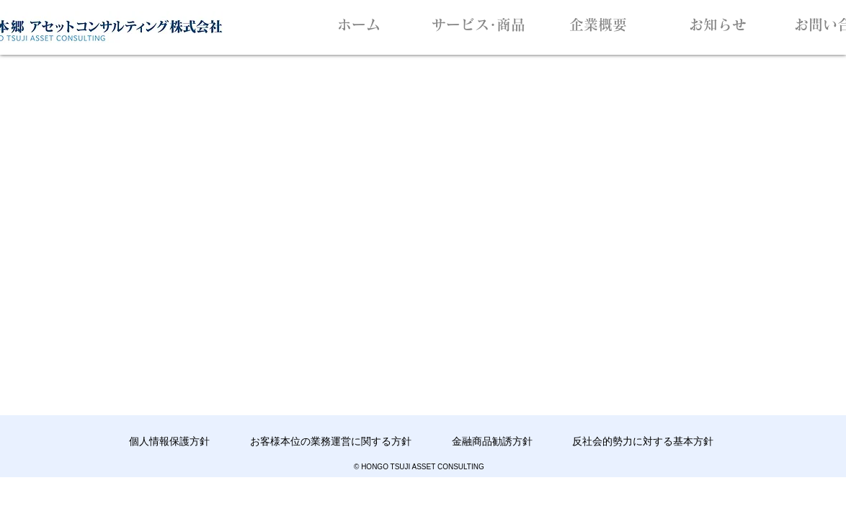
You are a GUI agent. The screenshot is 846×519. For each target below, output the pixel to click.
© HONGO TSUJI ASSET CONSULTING (419, 467)
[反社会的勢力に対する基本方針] (642, 441)
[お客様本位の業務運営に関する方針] (331, 441)
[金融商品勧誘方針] (492, 441)
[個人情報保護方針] (169, 441)
